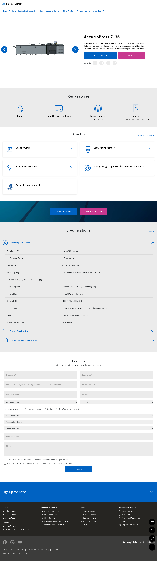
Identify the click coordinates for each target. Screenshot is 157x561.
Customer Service (89, 518)
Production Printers (53, 11)
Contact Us (126, 55)
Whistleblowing (43, 550)
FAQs (85, 525)
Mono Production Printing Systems (76, 11)
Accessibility (31, 550)
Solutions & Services (49, 507)
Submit (79, 469)
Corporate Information (130, 525)
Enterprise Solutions (51, 511)
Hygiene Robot (10, 514)
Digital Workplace (50, 514)
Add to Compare (97, 55)
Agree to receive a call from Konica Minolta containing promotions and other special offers (40, 463)
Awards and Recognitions (131, 518)
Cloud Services (49, 518)
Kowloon (50, 409)
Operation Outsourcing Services (56, 521)
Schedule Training (90, 514)
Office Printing (10, 526)
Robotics (6, 507)
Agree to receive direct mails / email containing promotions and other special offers (37, 460)
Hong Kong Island (34, 409)
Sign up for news (78, 492)
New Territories (65, 409)
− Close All (141, 135)
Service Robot (10, 518)
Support (83, 507)
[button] (93, 211)
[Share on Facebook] (95, 63)
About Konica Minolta (127, 507)
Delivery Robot (10, 511)
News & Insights (128, 514)
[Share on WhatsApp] (101, 63)
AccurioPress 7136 (99, 11)
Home (5, 11)
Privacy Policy (19, 550)
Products (12, 11)
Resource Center (89, 511)
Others (80, 409)
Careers (125, 521)
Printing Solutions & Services (54, 525)
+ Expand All (150, 135)
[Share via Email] (115, 63)
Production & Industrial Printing (30, 11)
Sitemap (55, 550)
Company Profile (128, 511)
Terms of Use (7, 550)
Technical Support (90, 521)
